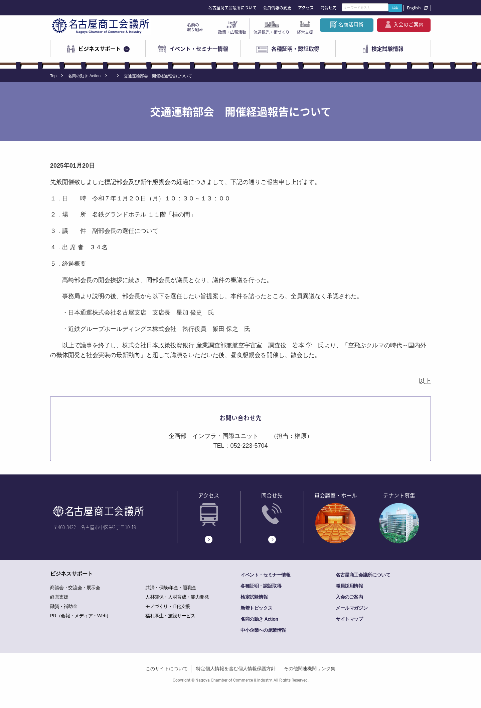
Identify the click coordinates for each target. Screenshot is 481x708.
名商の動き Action (84, 76)
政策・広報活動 (232, 32)
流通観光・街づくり (272, 32)
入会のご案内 (408, 24)
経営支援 (305, 32)
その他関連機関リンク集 (309, 668)
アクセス (306, 8)
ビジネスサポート (99, 49)
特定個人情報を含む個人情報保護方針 (236, 668)
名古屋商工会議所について (232, 8)
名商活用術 (350, 24)
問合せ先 (328, 8)
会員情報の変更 (277, 8)
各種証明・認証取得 (295, 49)
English (414, 8)
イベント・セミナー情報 (198, 49)
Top (53, 76)
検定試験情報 (387, 49)
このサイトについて (167, 668)
